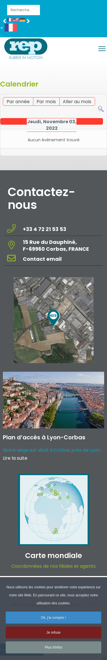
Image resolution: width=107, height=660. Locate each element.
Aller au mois (77, 101)
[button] (10, 28)
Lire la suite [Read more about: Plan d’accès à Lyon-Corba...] (15, 458)
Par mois (46, 101)
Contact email (43, 259)
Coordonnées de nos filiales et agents (53, 566)
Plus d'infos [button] (53, 651)
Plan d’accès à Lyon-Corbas (44, 437)
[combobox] (23, 10)
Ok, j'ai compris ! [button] (53, 621)
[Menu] (102, 48)
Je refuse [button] (53, 636)
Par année (18, 101)
